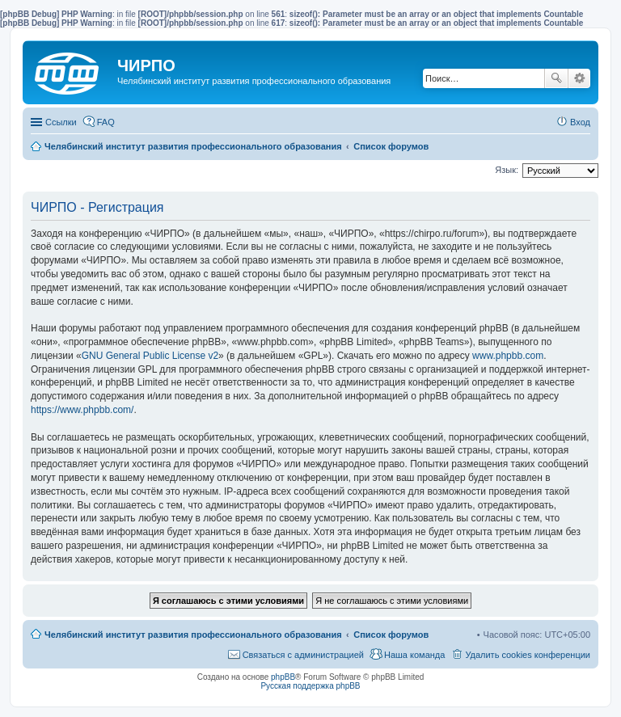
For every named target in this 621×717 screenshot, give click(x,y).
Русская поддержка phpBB (310, 685)
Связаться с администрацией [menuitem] (303, 655)
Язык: (506, 170)
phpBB (283, 677)
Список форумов (391, 634)
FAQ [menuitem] (106, 122)
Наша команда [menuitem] (414, 655)
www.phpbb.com (507, 355)
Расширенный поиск (579, 78)
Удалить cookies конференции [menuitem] (527, 655)
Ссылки (61, 122)
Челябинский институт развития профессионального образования (193, 634)
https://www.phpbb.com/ (82, 409)
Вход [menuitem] (580, 122)
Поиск (556, 78)
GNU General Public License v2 (150, 355)
